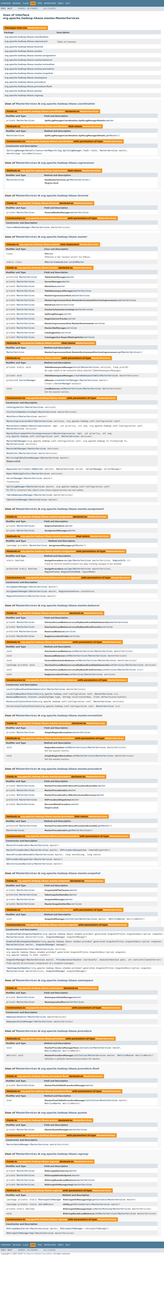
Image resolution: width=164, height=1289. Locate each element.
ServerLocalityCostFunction (23, 706)
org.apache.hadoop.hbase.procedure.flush (28, 86)
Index (61, 3)
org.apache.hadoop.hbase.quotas (23, 91)
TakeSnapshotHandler (18, 968)
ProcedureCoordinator (69, 959)
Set (8, 153)
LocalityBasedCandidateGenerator (26, 689)
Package (16, 3)
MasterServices (37, 28)
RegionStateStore (69, 591)
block (76, 367)
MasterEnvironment (17, 426)
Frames (21, 8)
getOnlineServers (80, 1204)
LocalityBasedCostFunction (22, 694)
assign (68, 560)
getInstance (99, 1199)
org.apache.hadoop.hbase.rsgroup (24, 95)
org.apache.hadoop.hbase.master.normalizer (30, 64)
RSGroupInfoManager (50, 1199)
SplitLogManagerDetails (20, 150)
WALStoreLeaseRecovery (19, 864)
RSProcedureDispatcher (73, 850)
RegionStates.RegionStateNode (62, 572)
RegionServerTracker (18, 469)
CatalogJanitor (15, 407)
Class (26, 3)
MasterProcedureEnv (17, 845)
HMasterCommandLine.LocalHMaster (64, 262)
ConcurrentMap (44, 150)
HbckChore (12, 416)
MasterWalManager (16, 441)
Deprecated (50, 3)
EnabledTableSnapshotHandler (23, 941)
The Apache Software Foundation (37, 1254)
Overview (6, 3)
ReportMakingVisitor (18, 473)
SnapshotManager (55, 937)
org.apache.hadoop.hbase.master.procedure (29, 69)
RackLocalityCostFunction (21, 701)
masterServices (80, 212)
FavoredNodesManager (18, 227)
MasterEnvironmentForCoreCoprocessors (29, 433)
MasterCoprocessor (40, 426)
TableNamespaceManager (19, 495)
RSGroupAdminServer (17, 1228)
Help (67, 3)
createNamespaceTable (86, 375)
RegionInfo (119, 560)
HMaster (49, 253)
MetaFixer (12, 453)
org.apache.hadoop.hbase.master (23, 51)
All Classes (50, 8)
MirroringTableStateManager (23, 458)
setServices (117, 665)
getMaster (112, 135)
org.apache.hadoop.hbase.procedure (25, 82)
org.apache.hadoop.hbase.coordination (26, 37)
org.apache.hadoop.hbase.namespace (26, 78)
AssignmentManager (17, 587)
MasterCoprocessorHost (19, 421)
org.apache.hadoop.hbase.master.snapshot (29, 73)
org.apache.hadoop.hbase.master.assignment (30, 55)
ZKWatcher (38, 469)
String (58, 150)
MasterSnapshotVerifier (20, 949)
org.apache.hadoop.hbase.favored (24, 47)
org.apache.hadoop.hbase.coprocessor (26, 41)
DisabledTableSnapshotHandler (24, 934)
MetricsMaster (117, 919)
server (68, 314)
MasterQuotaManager (17, 1144)
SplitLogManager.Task (75, 150)
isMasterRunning (101, 1209)
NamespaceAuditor (16, 1017)
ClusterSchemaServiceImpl (21, 412)
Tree (39, 3)
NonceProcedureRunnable (20, 854)
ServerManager (27, 380)
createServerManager (66, 380)
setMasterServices (71, 388)
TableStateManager (17, 499)
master (110, 120)
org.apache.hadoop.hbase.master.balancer (28, 60)
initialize (71, 919)
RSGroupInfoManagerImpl (20, 1233)
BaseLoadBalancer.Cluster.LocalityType (30, 697)
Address (47, 1204)
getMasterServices (77, 180)
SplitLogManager (16, 486)
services (100, 323)
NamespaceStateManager (19, 1021)
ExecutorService (109, 959)
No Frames (32, 8)
